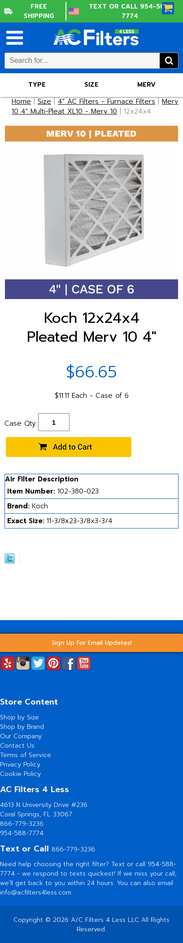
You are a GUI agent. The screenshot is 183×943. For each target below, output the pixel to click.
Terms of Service (25, 755)
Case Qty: (20, 423)
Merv (146, 84)
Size (91, 84)
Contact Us (17, 745)
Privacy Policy (20, 764)
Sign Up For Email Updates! (92, 643)
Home (21, 101)
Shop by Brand (22, 726)
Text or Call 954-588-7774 (130, 11)
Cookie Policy (20, 774)
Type (37, 84)
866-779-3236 (22, 823)
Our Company (21, 736)
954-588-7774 (22, 833)
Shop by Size (19, 717)
